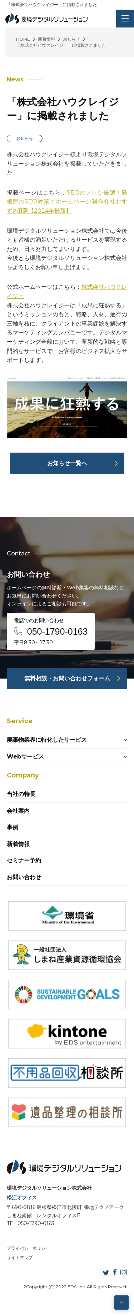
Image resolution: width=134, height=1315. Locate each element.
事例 (12, 827)
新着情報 (18, 844)
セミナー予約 (24, 860)
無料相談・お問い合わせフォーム (67, 678)
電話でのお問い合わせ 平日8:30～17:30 (51, 631)
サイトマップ (20, 1257)
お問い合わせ (24, 877)
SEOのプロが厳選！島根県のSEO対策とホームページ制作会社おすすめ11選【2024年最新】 (67, 201)
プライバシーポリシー (28, 1248)
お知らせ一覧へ (67, 463)
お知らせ (24, 138)
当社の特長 (21, 794)
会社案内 (18, 810)
